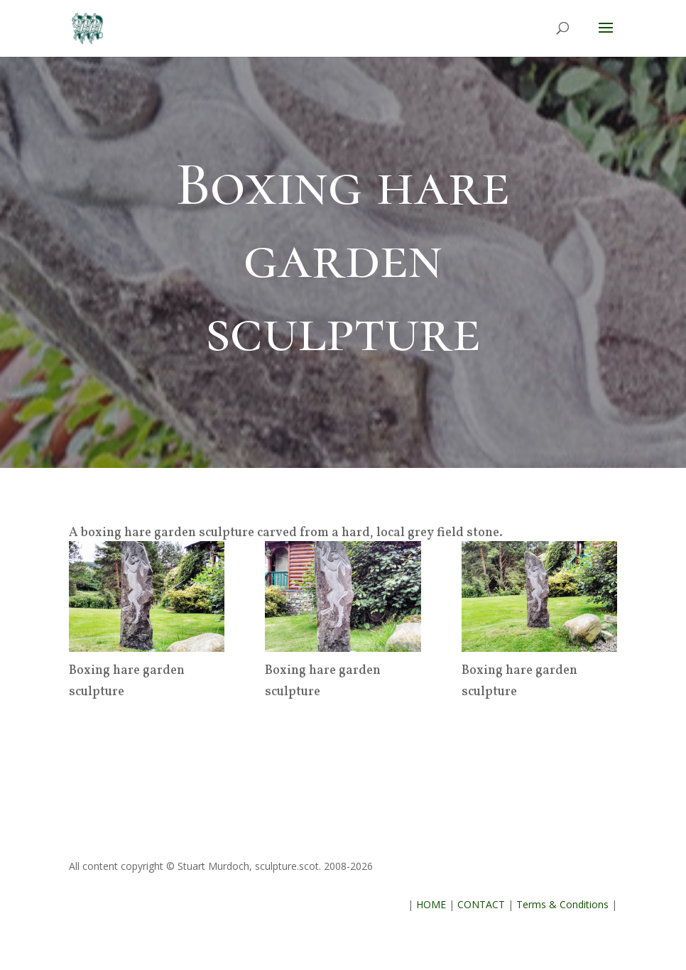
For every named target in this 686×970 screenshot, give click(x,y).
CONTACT (481, 904)
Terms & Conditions (562, 904)
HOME (431, 904)
